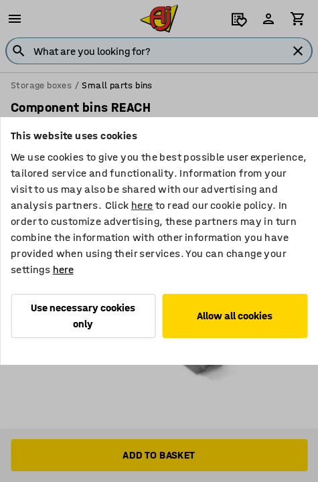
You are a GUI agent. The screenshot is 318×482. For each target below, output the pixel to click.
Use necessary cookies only (83, 315)
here (142, 205)
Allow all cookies (234, 315)
